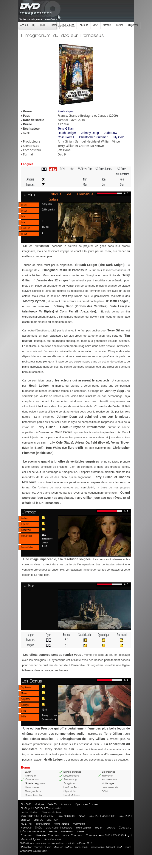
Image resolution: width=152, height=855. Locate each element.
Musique (39, 804)
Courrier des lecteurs (33, 831)
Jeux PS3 (48, 816)
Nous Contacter (52, 839)
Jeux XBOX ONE (30, 816)
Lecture (111, 827)
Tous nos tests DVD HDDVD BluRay (107, 835)
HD (34, 25)
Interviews (26, 827)
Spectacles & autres (87, 804)
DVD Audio (52, 827)
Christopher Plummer (93, 137)
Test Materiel (53, 808)
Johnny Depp (90, 133)
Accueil (24, 25)
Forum (119, 25)
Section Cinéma (29, 812)
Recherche (132, 25)
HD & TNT (26, 823)
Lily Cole (118, 137)
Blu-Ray (25, 808)
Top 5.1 (99, 827)
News (95, 25)
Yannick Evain (42, 847)
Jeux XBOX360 (66, 816)
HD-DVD (38, 808)
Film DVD (26, 804)
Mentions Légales (30, 839)
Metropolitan (47, 204)
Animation (66, 804)
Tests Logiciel (83, 827)
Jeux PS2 (124, 816)
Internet (80, 831)
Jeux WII (25, 820)
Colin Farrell (66, 137)
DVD (42, 25)
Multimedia (79, 823)
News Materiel (61, 823)
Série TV (52, 804)
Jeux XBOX (108, 816)
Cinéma (53, 25)
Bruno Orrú (80, 847)
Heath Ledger (67, 133)
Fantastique (65, 111)
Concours (83, 25)
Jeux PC (94, 816)
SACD (38, 827)
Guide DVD (125, 827)
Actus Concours (72, 835)
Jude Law (110, 133)
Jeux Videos (68, 25)
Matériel (107, 25)
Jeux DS (38, 820)
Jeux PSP (52, 820)
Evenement (67, 831)
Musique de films (51, 812)
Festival (53, 831)
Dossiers (67, 827)
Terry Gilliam (66, 128)
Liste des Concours (47, 835)
